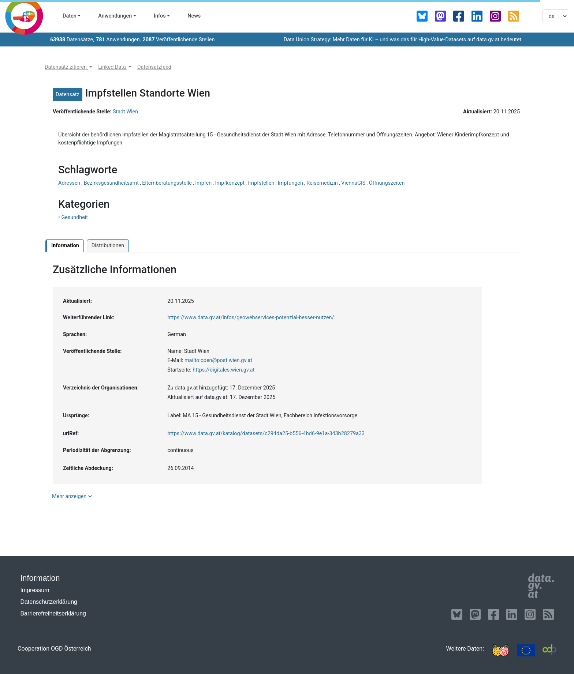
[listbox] (555, 16)
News (194, 16)
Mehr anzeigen (73, 496)
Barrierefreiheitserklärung (53, 613)
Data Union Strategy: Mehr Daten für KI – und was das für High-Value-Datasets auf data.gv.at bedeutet (402, 40)
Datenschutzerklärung (48, 602)
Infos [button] (160, 16)
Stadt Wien (125, 112)
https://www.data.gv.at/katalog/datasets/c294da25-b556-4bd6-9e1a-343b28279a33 (266, 433)
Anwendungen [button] (115, 16)
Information (65, 245)
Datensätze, (72, 40)
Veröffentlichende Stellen (178, 40)
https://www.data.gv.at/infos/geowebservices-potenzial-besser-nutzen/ (250, 318)
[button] (68, 67)
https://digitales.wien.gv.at (223, 370)
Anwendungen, (118, 40)
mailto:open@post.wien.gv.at (218, 360)
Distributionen (108, 245)
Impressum (34, 590)
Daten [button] (70, 16)
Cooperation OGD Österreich (54, 648)
